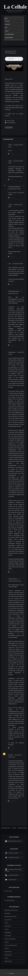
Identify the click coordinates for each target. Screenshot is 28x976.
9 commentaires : (11, 122)
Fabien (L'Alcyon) (12, 579)
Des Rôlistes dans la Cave (10, 916)
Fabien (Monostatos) (13, 291)
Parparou (6, 942)
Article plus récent (5, 828)
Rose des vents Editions (10, 938)
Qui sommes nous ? (9, 34)
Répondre (12, 153)
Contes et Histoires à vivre (10, 945)
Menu (6, 18)
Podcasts (7, 24)
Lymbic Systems (8, 961)
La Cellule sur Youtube (12, 857)
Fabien (10, 144)
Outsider (6, 948)
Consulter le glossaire (9, 900)
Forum (6, 31)
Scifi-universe (7, 926)
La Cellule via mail (10, 880)
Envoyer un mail (8, 891)
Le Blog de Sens (8, 954)
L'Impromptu (7, 913)
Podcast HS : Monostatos (11, 52)
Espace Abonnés (9, 37)
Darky (21, 973)
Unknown (10, 755)
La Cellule (15, 7)
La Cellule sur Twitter (11, 853)
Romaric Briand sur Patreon (13, 841)
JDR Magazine (7, 932)
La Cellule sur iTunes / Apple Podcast (13, 870)
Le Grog (6, 929)
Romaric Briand (7, 951)
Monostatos (8, 93)
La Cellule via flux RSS (11, 875)
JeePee (10, 204)
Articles (7, 21)
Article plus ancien (22, 828)
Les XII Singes (7, 935)
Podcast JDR (8, 127)
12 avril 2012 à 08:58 (17, 263)
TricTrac (6, 922)
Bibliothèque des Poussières (11, 910)
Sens (6, 27)
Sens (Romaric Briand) (14, 186)
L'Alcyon (6, 958)
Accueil (14, 828)
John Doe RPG (7, 919)
